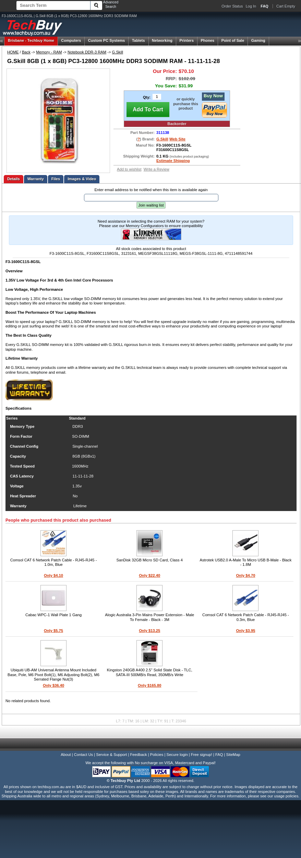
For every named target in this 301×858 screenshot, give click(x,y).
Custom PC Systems (106, 40)
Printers (186, 40)
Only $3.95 (245, 631)
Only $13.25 (149, 631)
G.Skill (117, 52)
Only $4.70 (245, 575)
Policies (157, 755)
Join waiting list (151, 205)
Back (26, 52)
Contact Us (83, 755)
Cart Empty (285, 6)
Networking (162, 40)
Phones (207, 40)
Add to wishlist (129, 169)
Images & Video (82, 179)
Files (55, 179)
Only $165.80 (149, 685)
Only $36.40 (53, 685)
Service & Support (111, 755)
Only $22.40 (149, 575)
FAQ (219, 755)
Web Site (177, 139)
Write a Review (156, 169)
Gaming (258, 40)
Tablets (138, 40)
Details (13, 179)
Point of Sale (232, 40)
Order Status (232, 6)
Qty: (146, 97)
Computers (71, 40)
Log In (251, 6)
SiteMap (233, 755)
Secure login (177, 755)
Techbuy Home (31, 40)
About (66, 755)
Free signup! (201, 755)
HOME (13, 52)
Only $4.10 (53, 575)
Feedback (138, 755)
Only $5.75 (53, 631)
